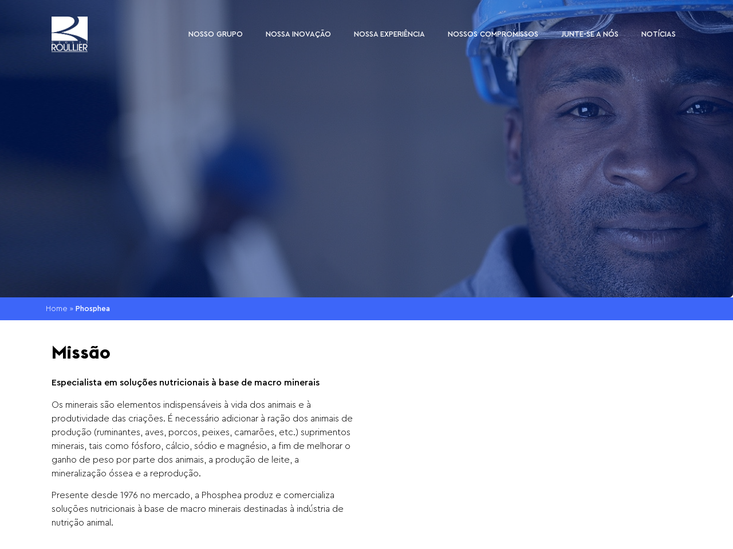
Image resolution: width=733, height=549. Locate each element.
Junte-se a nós (589, 34)
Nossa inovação (298, 34)
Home (57, 309)
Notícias (658, 34)
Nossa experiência (389, 34)
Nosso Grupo (215, 34)
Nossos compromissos (493, 34)
